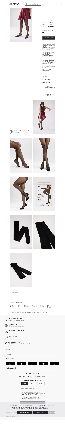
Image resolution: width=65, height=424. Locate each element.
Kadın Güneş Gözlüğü (49, 306)
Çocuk (41, 383)
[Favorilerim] (51, 4)
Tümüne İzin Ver (40, 412)
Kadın (24, 383)
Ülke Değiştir (12, 368)
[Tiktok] (54, 363)
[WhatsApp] (10, 363)
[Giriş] (44, 4)
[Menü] (4, 4)
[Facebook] (21, 363)
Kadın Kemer (18, 306)
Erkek (32, 383)
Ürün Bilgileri (46, 83)
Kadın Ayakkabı (34, 306)
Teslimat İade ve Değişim (49, 95)
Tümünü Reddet (25, 412)
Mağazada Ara (46, 79)
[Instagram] (43, 363)
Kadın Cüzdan (12, 306)
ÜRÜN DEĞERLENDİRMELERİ (49, 87)
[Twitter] (32, 363)
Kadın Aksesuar (26, 306)
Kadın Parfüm (42, 306)
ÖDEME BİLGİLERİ (47, 91)
